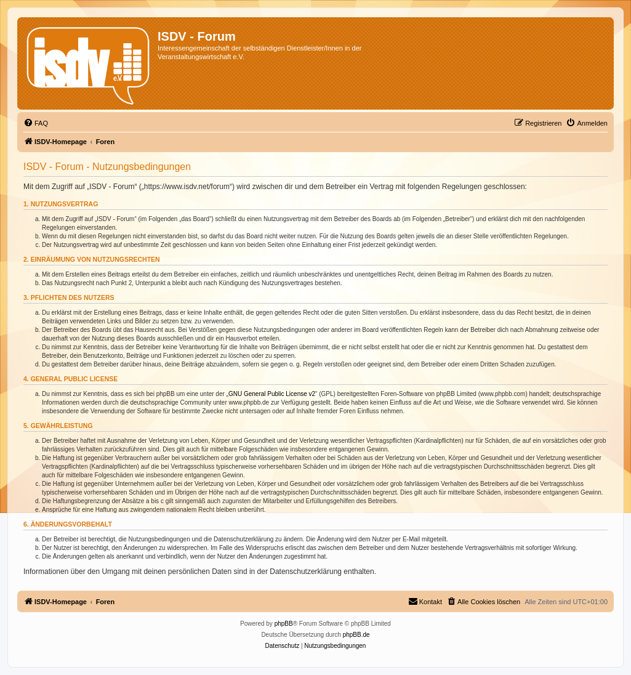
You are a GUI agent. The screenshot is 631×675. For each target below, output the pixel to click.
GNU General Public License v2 (271, 393)
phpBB (284, 623)
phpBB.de (356, 634)
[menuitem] (35, 123)
